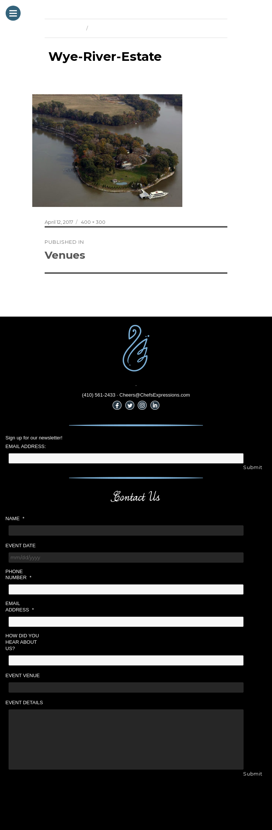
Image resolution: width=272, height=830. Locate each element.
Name (15, 518)
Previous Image (64, 28)
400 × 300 (93, 222)
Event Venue (23, 675)
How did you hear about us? (22, 642)
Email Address (20, 607)
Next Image (104, 28)
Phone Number (19, 575)
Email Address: (26, 446)
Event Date (21, 545)
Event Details (24, 702)
